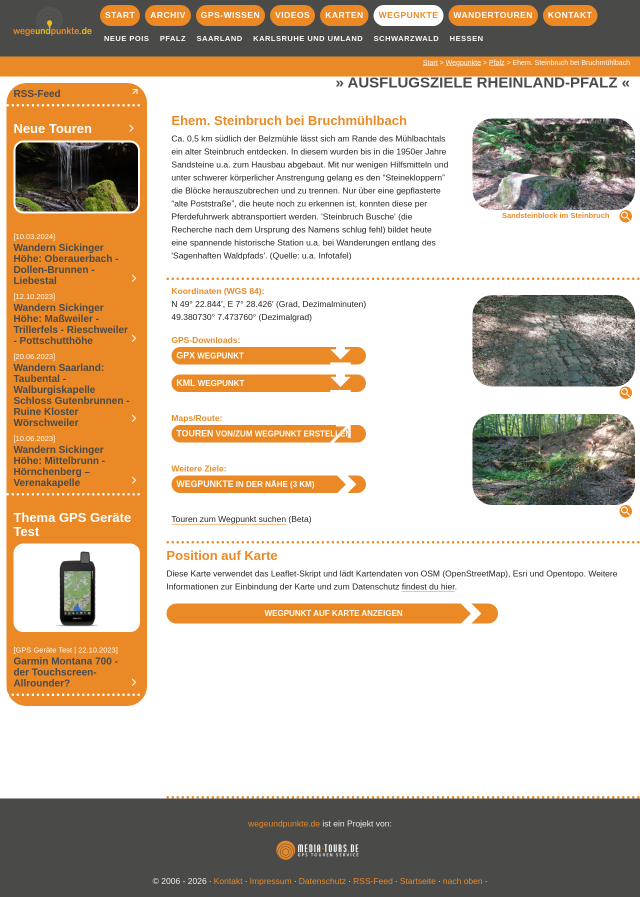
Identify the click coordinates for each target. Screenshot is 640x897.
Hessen (467, 38)
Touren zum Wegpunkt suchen (229, 519)
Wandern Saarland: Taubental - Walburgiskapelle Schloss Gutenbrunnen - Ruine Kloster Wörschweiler (72, 395)
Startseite (418, 881)
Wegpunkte (408, 15)
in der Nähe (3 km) (245, 484)
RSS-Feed (37, 93)
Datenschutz (322, 881)
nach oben (462, 881)
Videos (292, 15)
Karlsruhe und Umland (308, 38)
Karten (344, 15)
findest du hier (428, 587)
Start (120, 15)
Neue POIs (127, 38)
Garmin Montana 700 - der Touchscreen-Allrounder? (66, 672)
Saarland (219, 38)
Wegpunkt (210, 355)
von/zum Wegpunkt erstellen (264, 433)
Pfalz (173, 38)
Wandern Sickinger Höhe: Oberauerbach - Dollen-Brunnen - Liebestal (66, 264)
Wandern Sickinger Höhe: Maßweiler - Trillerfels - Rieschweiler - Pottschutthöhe (71, 324)
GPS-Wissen (230, 15)
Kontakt (570, 15)
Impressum (271, 881)
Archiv (168, 15)
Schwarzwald (406, 38)
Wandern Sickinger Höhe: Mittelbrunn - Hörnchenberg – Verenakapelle (59, 466)
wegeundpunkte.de (284, 823)
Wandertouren (493, 15)
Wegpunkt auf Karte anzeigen (333, 613)
